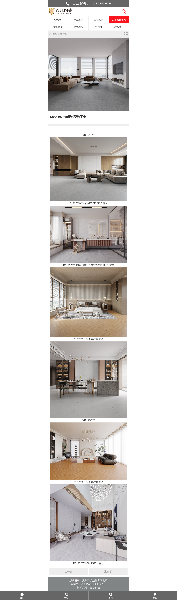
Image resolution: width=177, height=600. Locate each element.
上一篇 (68, 571)
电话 (66, 597)
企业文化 (98, 27)
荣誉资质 (58, 27)
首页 (22, 597)
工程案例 (98, 19)
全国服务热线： (92, 3)
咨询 (110, 597)
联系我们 (119, 27)
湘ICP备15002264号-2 (93, 584)
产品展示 (78, 19)
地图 (155, 597)
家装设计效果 (119, 19)
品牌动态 (78, 27)
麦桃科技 (95, 587)
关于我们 (58, 19)
